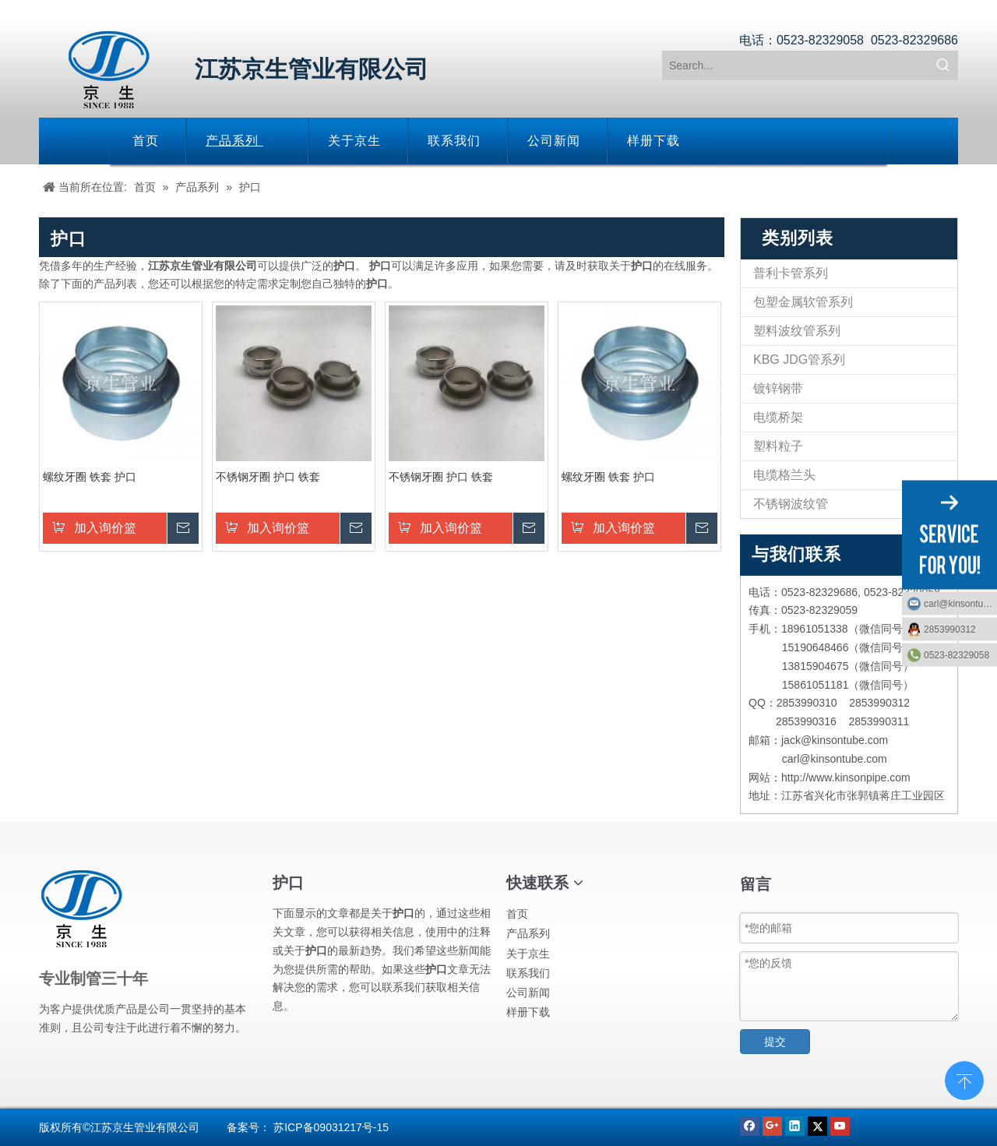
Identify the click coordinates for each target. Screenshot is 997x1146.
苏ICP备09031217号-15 (331, 1127)
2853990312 (950, 628)
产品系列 (528, 933)
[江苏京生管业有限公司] (109, 70)
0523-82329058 (956, 654)
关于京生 (528, 953)
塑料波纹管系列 (796, 330)
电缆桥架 (778, 417)
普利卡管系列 (790, 273)
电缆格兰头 (784, 474)
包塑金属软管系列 (803, 302)
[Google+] (774, 1125)
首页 (517, 914)
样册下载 (528, 1012)
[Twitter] (819, 1125)
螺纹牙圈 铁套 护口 (89, 477)
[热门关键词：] (943, 65)
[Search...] (796, 65)
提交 (775, 1041)
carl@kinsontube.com (960, 603)
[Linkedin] (796, 1125)
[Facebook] (751, 1125)
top (964, 1079)
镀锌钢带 (778, 388)
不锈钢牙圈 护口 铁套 (268, 477)
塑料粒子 (778, 446)
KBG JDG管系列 (799, 359)
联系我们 (528, 973)
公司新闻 (528, 992)
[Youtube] (840, 1125)
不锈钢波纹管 (790, 503)
